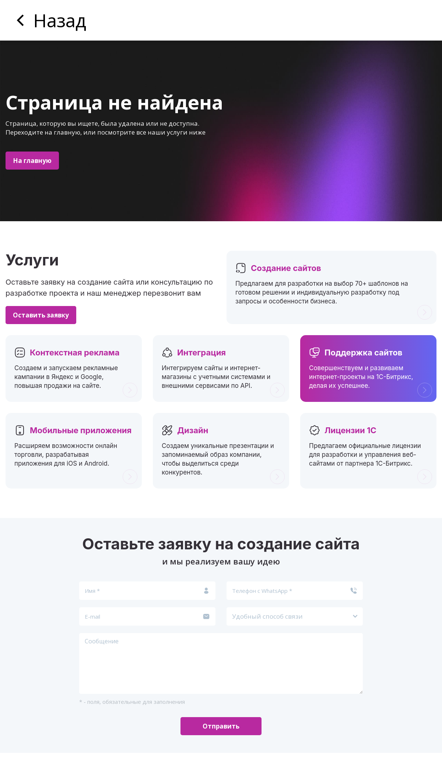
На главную (32, 160)
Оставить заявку (41, 315)
